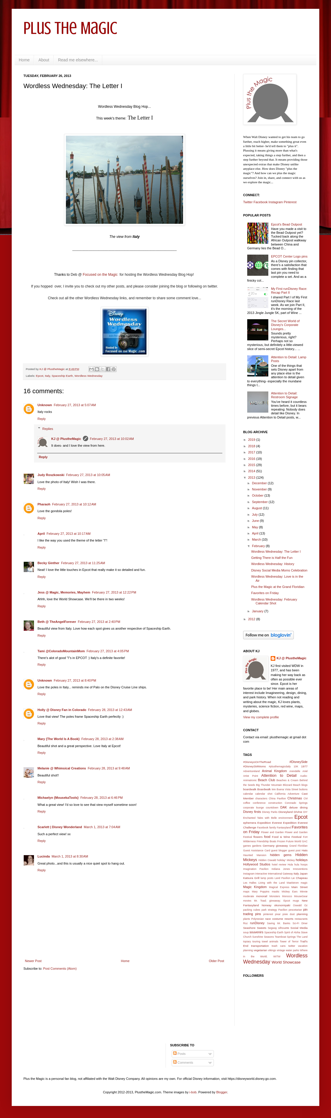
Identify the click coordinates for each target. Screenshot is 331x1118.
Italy (47, 375)
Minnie (304, 891)
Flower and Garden (272, 832)
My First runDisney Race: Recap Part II (289, 290)
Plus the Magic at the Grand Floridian (277, 587)
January (258, 611)
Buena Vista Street (287, 789)
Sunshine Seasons (263, 936)
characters (261, 798)
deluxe (293, 807)
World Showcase (286, 962)
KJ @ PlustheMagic (66, 439)
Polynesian (257, 918)
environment (286, 817)
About (43, 60)
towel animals (270, 941)
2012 (252, 619)
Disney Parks (270, 812)
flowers (257, 836)
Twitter (247, 202)
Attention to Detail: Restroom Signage (284, 395)
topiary (247, 941)
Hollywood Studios (256, 864)
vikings (272, 950)
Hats (305, 850)
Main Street (299, 887)
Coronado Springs (296, 802)
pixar (278, 914)
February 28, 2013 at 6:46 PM (101, 797)
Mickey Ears (290, 891)
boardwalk (249, 789)
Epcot (39, 375)
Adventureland (251, 771)
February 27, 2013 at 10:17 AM (69, 533)
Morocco (287, 896)
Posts (179, 1053)
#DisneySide (298, 762)
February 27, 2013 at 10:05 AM (88, 475)
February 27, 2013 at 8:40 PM (75, 680)
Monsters (274, 896)
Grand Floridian (298, 845)
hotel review (279, 864)
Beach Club (266, 780)
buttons (303, 789)
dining (304, 807)
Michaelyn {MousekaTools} (58, 797)
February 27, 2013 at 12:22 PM (114, 592)
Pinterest (290, 202)
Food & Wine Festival (286, 836)
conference (259, 802)
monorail (261, 896)
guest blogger (279, 850)
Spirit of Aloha (292, 932)
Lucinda (43, 856)
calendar (248, 793)
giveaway (282, 845)
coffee (246, 802)
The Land (302, 936)
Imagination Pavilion (256, 868)
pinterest (268, 914)
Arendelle (294, 771)
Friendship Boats (267, 841)
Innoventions (300, 868)
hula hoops (301, 864)
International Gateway (280, 873)
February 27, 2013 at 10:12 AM (74, 504)
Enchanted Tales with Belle (260, 817)
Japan (304, 873)
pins (258, 914)
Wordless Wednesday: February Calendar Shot (274, 601)
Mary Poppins (260, 891)
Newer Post (33, 961)
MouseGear (301, 896)
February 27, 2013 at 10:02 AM (112, 439)
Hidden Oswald (267, 860)
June (256, 520)
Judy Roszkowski (50, 475)
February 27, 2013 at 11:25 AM (83, 563)
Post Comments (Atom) (59, 968)
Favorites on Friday (265, 593)
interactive (261, 873)
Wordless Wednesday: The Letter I (276, 551)
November (260, 489)
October (258, 495)
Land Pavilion (282, 878)
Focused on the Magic (100, 275)
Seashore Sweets (254, 927)
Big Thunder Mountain (269, 785)
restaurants (301, 918)
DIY (305, 812)
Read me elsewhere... (78, 60)
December (260, 483)
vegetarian (260, 950)
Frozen (281, 841)
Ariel (305, 771)
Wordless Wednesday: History (272, 564)
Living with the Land (271, 882)
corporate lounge (253, 807)
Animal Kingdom (274, 771)
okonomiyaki (282, 905)
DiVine (298, 811)
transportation (260, 945)
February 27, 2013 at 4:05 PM (107, 651)
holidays (302, 860)
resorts (288, 918)
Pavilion (282, 909)
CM (305, 798)
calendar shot (263, 793)
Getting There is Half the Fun (271, 557)
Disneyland (285, 811)
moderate (248, 896)
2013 (252, 477)
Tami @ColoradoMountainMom (61, 651)
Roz (245, 923)
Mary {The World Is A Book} (58, 739)
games (247, 845)
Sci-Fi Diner (300, 923)
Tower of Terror (289, 941)
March (257, 539)
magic (304, 882)
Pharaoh (43, 504)
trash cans (279, 945)
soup (246, 932)
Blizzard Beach (292, 785)
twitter (291, 945)
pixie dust (289, 914)
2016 (252, 458)
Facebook (260, 202)
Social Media (299, 927)
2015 (252, 465)
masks (275, 891)
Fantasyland (284, 827)
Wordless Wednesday (88, 375)
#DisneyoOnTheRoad (257, 762)
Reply (41, 419)
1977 (304, 766)
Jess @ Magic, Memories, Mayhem (63, 592)
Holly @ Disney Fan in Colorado (61, 710)
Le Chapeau (299, 878)
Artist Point (250, 775)
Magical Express (279, 887)
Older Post (216, 961)
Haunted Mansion (254, 855)
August (257, 508)
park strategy (269, 909)
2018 (252, 446)
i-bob (193, 1092)
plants (246, 918)
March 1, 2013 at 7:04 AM (102, 827)
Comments (183, 1062)
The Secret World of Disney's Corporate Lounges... (285, 324)
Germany (269, 845)
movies (247, 900)
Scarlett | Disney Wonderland (59, 827)
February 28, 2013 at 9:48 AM (109, 768)
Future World (293, 841)
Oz (306, 905)
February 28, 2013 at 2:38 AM (102, 739)
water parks (292, 950)
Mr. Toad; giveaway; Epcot (272, 900)
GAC (305, 841)
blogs (304, 785)
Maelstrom (293, 882)
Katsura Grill (251, 878)
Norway (266, 905)
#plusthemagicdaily (280, 766)
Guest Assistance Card (256, 850)
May (255, 527)
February (259, 546)
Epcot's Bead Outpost (286, 224)
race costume (274, 918)
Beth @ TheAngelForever (56, 621)
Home (24, 60)
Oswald (297, 905)
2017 (252, 452)
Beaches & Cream (287, 780)
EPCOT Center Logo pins (289, 256)
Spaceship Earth (62, 375)
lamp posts (267, 878)
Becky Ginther (48, 563)
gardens (257, 845)
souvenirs (256, 932)
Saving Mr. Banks (278, 923)
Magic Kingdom (255, 887)
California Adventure (286, 793)
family (272, 827)
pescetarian (295, 909)
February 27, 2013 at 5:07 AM (75, 405)
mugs (296, 900)
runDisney (257, 923)
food (267, 836)
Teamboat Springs (285, 936)
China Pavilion (277, 798)
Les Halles (249, 882)
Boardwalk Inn (266, 789)
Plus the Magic (70, 28)
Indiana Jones (281, 868)
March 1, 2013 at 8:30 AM (70, 856)
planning (302, 914)
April (41, 533)
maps (246, 891)
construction (275, 802)
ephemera (249, 822)
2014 (252, 471)
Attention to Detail (279, 775)
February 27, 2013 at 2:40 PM (99, 621)
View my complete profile (261, 717)
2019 (252, 439)
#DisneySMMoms (254, 766)
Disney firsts (252, 811)
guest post (294, 850)
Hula (290, 864)
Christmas (294, 798)
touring (256, 941)
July (255, 514)
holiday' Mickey (286, 860)
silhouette (283, 928)
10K (296, 766)
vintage (281, 950)
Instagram (276, 202)
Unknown (44, 405)
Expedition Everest (269, 822)
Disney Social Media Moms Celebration (279, 570)
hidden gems (280, 855)
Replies (47, 428)
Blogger (221, 1092)
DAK (283, 807)
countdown (272, 807)
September (260, 502)
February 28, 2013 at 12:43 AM (110, 710)
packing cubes (251, 909)
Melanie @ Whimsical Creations (61, 768)
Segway (272, 928)
